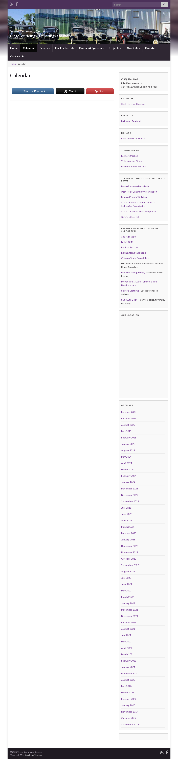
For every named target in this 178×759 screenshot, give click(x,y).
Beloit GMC (127, 242)
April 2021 (126, 647)
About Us (133, 47)
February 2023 (128, 533)
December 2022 (129, 545)
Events (44, 47)
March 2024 (127, 469)
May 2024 (126, 456)
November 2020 (129, 673)
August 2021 (128, 628)
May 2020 (126, 686)
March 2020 (127, 692)
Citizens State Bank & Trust (135, 258)
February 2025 (128, 437)
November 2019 (129, 711)
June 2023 (126, 514)
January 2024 (128, 482)
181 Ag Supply (128, 236)
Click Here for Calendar (133, 103)
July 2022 (126, 577)
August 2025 (128, 424)
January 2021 (128, 667)
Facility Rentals (64, 47)
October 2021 (128, 622)
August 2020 (128, 679)
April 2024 (126, 463)
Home (14, 47)
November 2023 (129, 494)
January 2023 (128, 539)
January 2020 (128, 705)
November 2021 (129, 616)
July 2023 (126, 507)
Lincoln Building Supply (133, 272)
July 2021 (126, 635)
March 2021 (127, 654)
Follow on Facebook (131, 121)
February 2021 (128, 660)
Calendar (28, 47)
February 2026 (128, 412)
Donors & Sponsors (91, 47)
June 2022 (126, 584)
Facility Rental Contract (133, 166)
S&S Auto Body (129, 299)
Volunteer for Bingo (131, 161)
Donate (150, 47)
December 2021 (129, 609)
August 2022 (128, 571)
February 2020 (128, 698)
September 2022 (130, 565)
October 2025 (128, 418)
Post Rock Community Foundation (139, 191)
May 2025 (126, 431)
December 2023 (129, 488)
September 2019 (130, 724)
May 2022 (126, 590)
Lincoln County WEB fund (134, 197)
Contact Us (17, 56)
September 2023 (130, 501)
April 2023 (126, 520)
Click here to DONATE (133, 138)
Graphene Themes (33, 755)
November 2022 (129, 552)
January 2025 (128, 443)
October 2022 (128, 558)
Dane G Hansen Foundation (135, 186)
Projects (115, 47)
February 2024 (128, 475)
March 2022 (127, 596)
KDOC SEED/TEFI (130, 216)
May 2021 (126, 641)
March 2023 (127, 526)
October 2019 (128, 718)
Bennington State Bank (133, 252)
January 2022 (128, 603)
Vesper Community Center (38, 30)
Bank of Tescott (129, 247)
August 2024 (128, 450)
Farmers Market (129, 155)
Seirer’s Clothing (130, 290)
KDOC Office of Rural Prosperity (138, 211)
